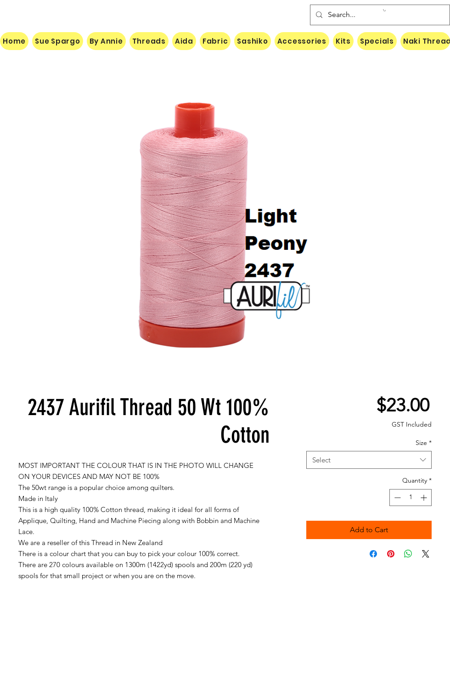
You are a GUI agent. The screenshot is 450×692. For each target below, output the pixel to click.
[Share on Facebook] (373, 553)
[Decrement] (396, 497)
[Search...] (379, 15)
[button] (384, 10)
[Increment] (424, 497)
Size (424, 443)
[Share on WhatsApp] (408, 553)
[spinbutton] (410, 497)
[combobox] (369, 460)
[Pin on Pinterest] (390, 553)
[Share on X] (425, 553)
